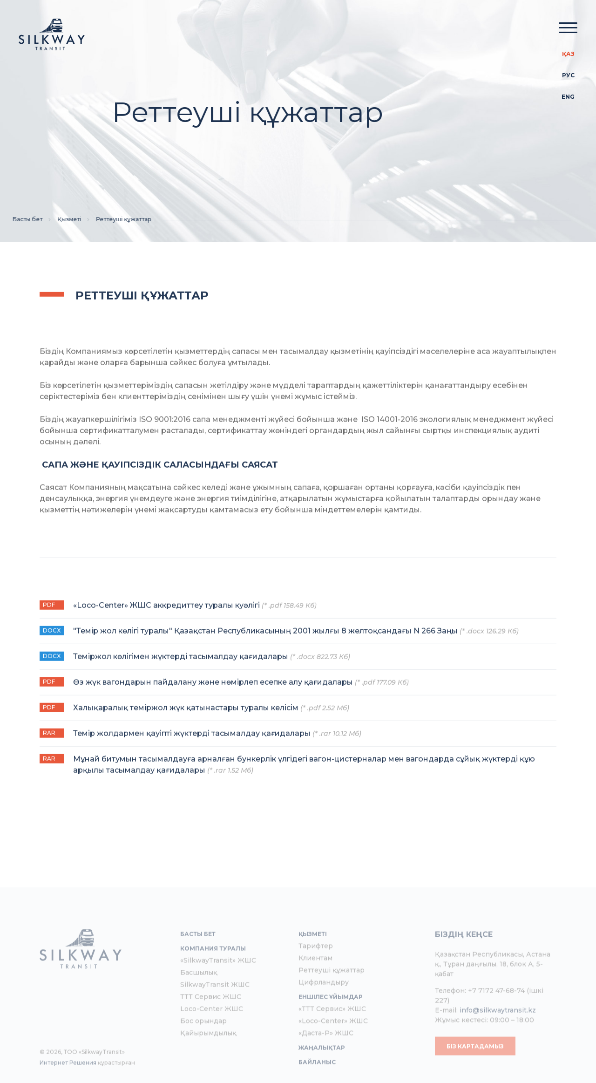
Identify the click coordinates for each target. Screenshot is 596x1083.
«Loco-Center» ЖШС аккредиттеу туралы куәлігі (195, 614)
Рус (568, 75)
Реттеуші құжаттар (331, 990)
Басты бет (15, 219)
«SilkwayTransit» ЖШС (218, 980)
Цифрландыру (323, 1002)
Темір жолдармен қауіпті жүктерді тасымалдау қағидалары (217, 742)
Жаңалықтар (321, 1067)
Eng (568, 96)
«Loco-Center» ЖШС (333, 1040)
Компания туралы (213, 968)
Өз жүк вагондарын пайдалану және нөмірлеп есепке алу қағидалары (241, 691)
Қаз (568, 53)
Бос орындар (203, 1040)
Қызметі (57, 219)
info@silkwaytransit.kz (498, 1030)
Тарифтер (315, 965)
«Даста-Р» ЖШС (325, 1053)
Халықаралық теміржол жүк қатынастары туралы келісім (211, 716)
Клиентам (315, 978)
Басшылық (198, 992)
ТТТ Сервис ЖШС (210, 1016)
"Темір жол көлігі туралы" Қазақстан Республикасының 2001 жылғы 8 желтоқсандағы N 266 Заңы (296, 639)
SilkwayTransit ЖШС (215, 1004)
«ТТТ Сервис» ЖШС (332, 1028)
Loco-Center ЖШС (211, 1028)
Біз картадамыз (475, 1066)
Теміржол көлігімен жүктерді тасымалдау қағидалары (211, 665)
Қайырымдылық (208, 1053)
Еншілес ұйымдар (330, 1016)
